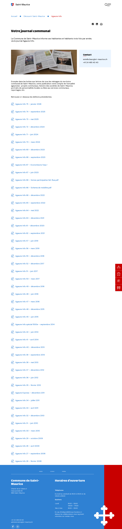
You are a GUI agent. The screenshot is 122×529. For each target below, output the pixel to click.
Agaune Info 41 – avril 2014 (26, 340)
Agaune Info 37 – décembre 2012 (29, 370)
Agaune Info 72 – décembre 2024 (30, 127)
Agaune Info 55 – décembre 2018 (29, 256)
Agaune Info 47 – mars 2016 (27, 302)
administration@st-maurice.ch (22, 522)
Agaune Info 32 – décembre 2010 (29, 416)
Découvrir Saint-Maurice (34, 16)
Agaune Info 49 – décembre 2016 (29, 286)
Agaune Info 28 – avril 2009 (27, 446)
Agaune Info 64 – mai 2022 (27, 210)
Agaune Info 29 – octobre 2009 (29, 438)
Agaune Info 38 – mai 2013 (26, 362)
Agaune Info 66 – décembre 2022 (30, 195)
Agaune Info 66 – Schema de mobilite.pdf (33, 188)
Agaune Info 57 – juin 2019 (26, 241)
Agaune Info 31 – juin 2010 (26, 423)
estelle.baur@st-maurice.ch (95, 59)
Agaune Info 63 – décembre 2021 (29, 218)
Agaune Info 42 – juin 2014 (26, 332)
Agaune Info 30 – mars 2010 (27, 431)
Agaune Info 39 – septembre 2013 (30, 355)
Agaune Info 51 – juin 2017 (26, 271)
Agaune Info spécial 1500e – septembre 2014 (35, 324)
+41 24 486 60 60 (17, 520)
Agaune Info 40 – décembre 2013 (30, 347)
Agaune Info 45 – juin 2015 (26, 317)
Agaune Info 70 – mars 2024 (27, 142)
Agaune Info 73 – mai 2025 (27, 119)
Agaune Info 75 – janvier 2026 (28, 104)
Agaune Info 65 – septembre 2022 (30, 203)
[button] (109, 5)
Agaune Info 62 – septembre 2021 (30, 233)
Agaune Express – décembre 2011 (30, 393)
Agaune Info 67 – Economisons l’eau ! (31, 165)
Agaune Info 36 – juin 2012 (26, 378)
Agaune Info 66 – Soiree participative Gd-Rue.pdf (36, 180)
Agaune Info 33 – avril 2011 (26, 408)
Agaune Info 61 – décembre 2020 (29, 226)
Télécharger (12, 104)
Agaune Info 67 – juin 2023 (27, 172)
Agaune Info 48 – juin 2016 (26, 294)
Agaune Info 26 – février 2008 (28, 461)
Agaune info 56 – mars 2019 (27, 248)
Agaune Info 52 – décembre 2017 (29, 264)
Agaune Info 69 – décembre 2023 (30, 150)
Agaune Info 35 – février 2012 (28, 385)
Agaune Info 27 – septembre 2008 (30, 454)
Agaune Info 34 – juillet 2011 (27, 400)
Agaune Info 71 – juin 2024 (26, 134)
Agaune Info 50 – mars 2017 (27, 279)
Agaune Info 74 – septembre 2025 (30, 112)
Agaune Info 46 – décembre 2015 (29, 309)
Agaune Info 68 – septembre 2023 (30, 157)
